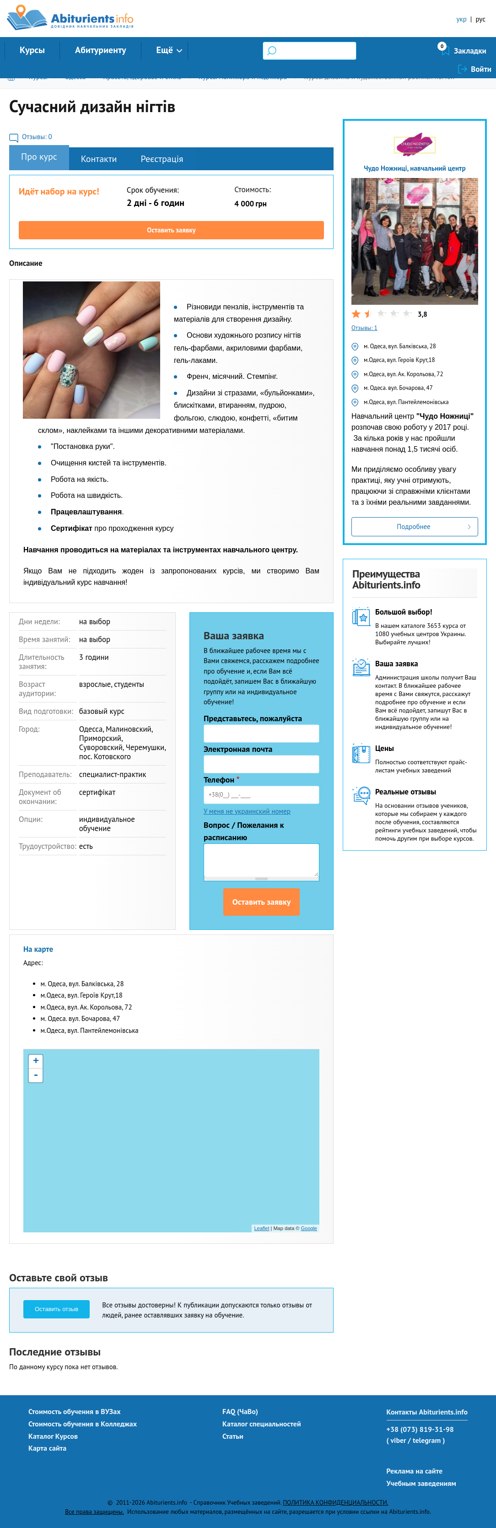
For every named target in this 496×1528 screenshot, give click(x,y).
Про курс (39, 156)
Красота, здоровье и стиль (142, 76)
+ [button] (36, 1062)
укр (462, 19)
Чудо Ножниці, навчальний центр (414, 168)
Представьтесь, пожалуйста (253, 718)
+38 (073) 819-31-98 (420, 1429)
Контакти (99, 159)
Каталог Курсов (53, 1436)
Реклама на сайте (415, 1470)
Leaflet (261, 1228)
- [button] (35, 1075)
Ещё (164, 50)
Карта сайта (47, 1447)
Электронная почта (238, 749)
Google (309, 1228)
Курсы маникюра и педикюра (243, 76)
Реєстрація (162, 159)
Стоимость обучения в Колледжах (82, 1423)
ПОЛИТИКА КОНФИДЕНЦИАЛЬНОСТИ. (335, 1502)
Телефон (222, 779)
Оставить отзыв (56, 1309)
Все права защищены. (94, 1511)
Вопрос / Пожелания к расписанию (244, 831)
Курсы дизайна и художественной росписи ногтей (379, 76)
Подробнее (413, 526)
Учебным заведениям (421, 1483)
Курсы (32, 50)
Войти (481, 51)
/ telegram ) (426, 1440)
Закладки (421, 51)
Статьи (232, 1436)
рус (480, 19)
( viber (396, 1440)
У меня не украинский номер (247, 811)
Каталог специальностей (261, 1423)
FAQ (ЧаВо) (240, 1411)
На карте (38, 949)
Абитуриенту (100, 50)
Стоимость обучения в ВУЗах (74, 1411)
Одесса (75, 76)
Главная (13, 76)
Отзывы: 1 (364, 328)
